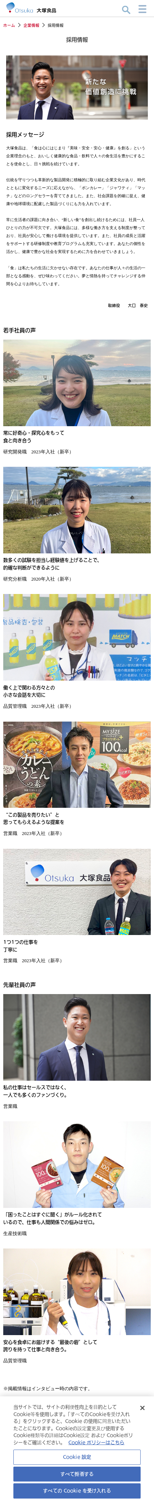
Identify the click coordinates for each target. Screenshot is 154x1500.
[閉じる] (142, 1412)
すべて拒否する (77, 1477)
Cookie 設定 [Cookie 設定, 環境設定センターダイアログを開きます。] (77, 1460)
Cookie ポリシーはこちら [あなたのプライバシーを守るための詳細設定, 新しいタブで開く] (96, 1446)
